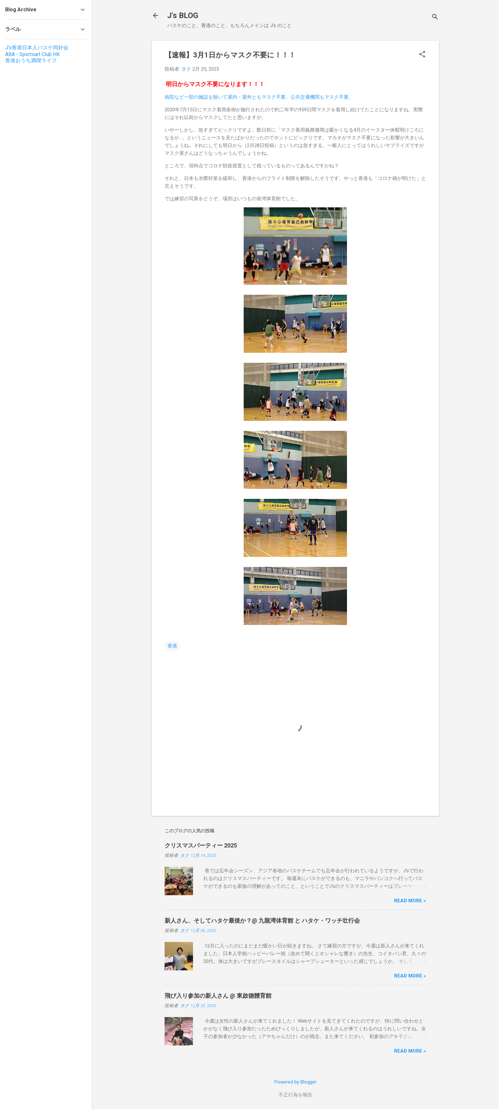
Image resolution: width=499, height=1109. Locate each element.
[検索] (435, 17)
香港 (172, 646)
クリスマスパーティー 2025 (201, 845)
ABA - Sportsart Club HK (32, 54)
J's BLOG (182, 15)
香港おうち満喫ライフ (31, 60)
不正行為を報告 (295, 1095)
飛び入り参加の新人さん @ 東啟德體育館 (218, 995)
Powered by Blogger (295, 1082)
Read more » (410, 901)
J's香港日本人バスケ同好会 (36, 48)
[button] (422, 54)
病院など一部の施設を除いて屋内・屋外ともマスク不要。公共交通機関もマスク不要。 (259, 97)
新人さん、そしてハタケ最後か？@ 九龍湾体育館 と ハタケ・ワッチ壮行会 (262, 920)
